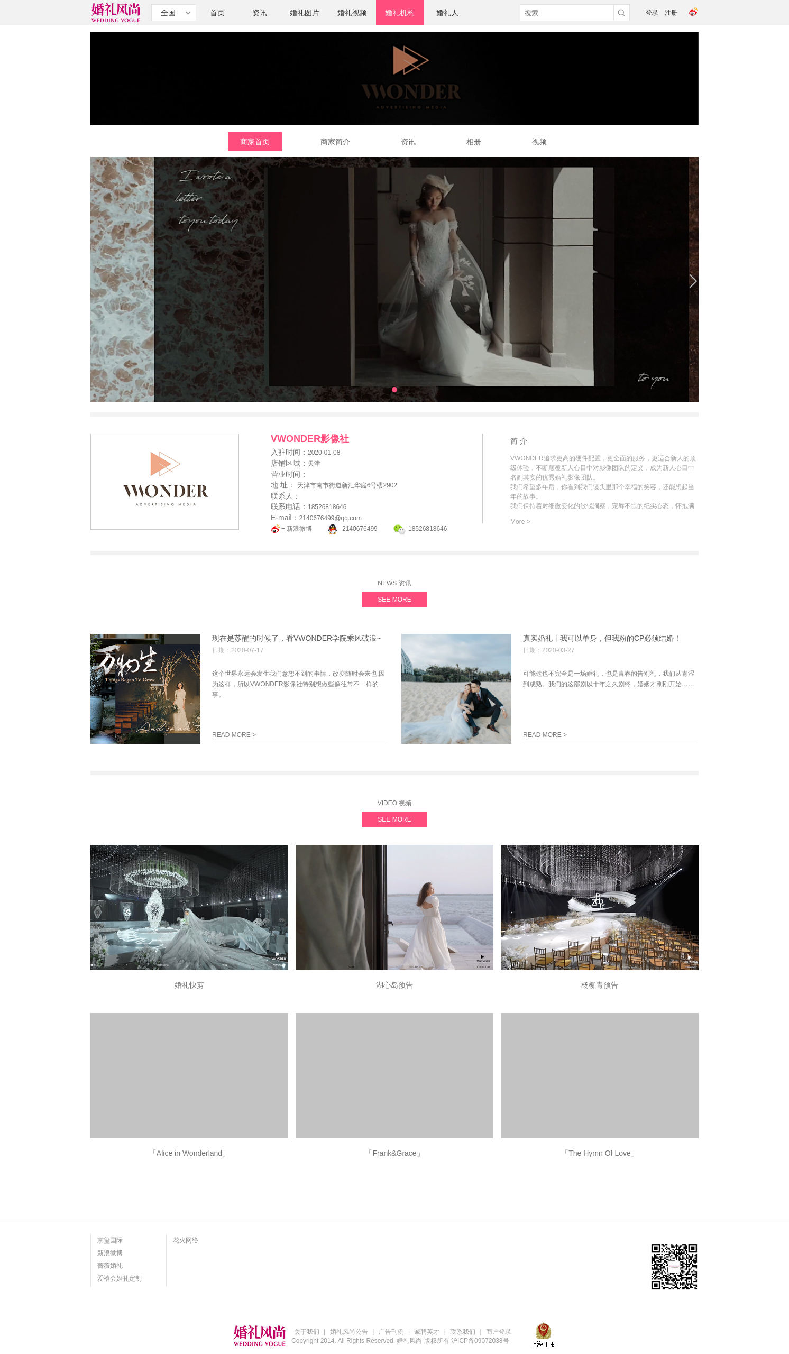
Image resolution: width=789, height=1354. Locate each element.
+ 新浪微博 (296, 528)
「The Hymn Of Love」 (599, 1153)
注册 (671, 12)
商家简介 (335, 141)
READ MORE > (234, 735)
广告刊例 (391, 1331)
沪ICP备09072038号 (480, 1340)
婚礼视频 (352, 12)
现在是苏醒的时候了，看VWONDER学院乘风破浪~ (296, 638)
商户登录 (498, 1331)
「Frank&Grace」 (394, 1153)
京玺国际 (110, 1240)
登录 (652, 12)
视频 (539, 141)
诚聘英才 (426, 1331)
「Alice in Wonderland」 (189, 1153)
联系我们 (462, 1331)
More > (520, 522)
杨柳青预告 (599, 985)
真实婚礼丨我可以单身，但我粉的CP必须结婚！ (602, 638)
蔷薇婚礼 (110, 1265)
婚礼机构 (400, 12)
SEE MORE (394, 599)
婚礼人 (447, 12)
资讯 (259, 12)
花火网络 (185, 1240)
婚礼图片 (304, 12)
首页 (217, 12)
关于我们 (306, 1331)
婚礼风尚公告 (349, 1331)
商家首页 (255, 141)
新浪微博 (110, 1253)
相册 (473, 141)
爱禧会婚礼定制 (119, 1278)
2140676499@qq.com (330, 518)
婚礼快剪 (189, 985)
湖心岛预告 (394, 985)
